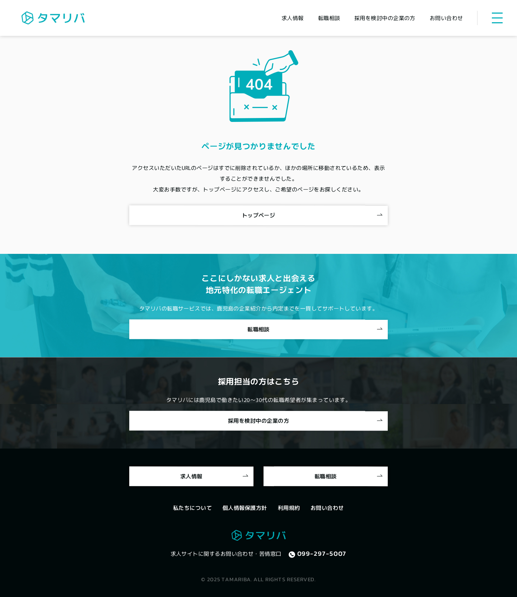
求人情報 (191, 475)
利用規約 (289, 507)
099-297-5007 (322, 553)
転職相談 (258, 329)
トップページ (258, 215)
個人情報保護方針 (245, 507)
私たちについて (192, 507)
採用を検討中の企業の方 (258, 420)
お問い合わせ (327, 507)
